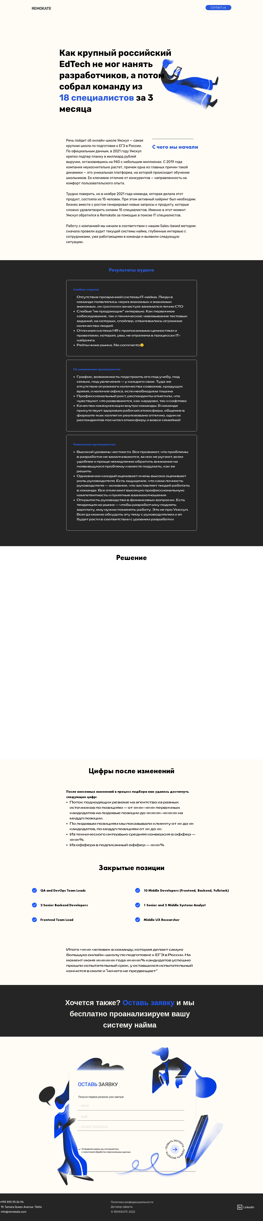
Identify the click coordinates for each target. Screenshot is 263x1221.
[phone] (131, 1126)
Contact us (218, 7)
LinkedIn (248, 1207)
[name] (131, 1116)
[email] (131, 1105)
